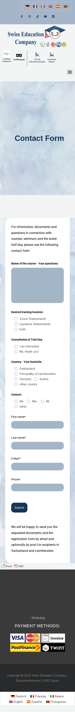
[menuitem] (27, 6)
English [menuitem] (18, 701)
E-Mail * (16, 458)
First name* (18, 416)
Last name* (18, 437)
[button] (69, 72)
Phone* (15, 479)
